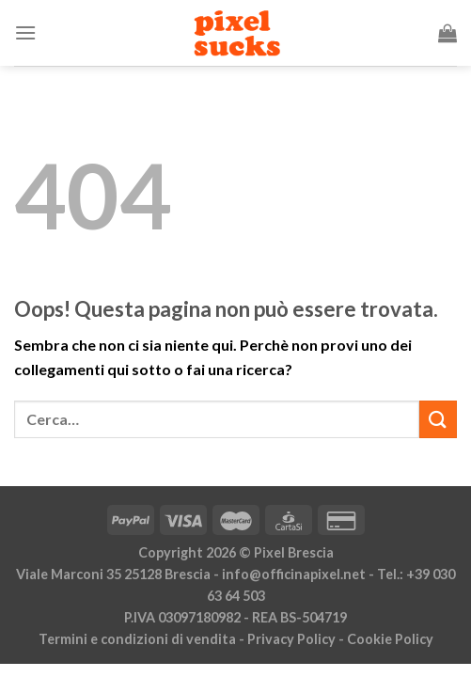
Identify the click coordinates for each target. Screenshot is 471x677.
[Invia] (438, 419)
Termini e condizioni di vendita (137, 639)
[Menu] (25, 32)
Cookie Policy (390, 639)
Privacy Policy (291, 639)
